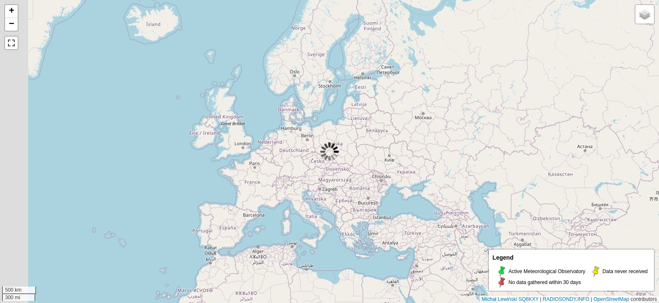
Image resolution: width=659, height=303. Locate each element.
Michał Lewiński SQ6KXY (510, 299)
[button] (11, 11)
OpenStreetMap (611, 299)
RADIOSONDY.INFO (566, 299)
